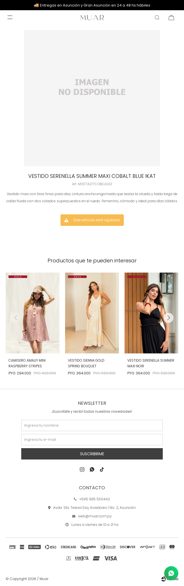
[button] (168, 318)
